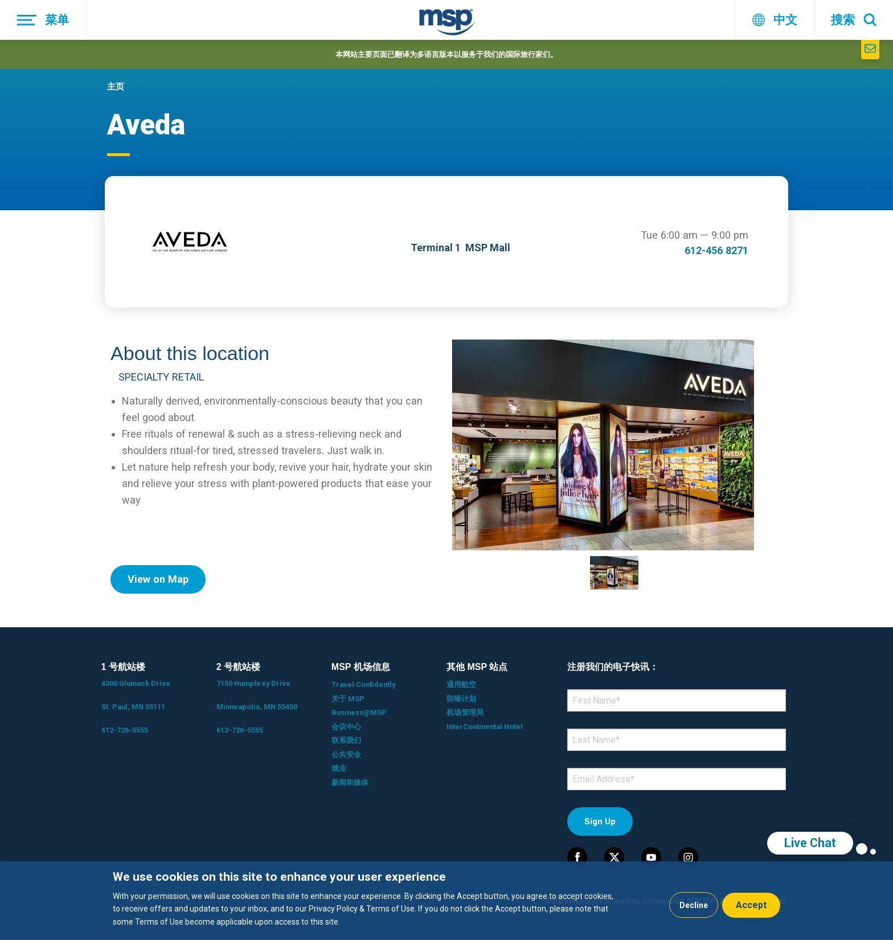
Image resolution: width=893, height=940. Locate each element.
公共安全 (346, 754)
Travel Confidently (363, 684)
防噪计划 (461, 698)
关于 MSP (347, 698)
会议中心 (346, 726)
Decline (693, 905)
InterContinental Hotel (484, 726)
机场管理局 (465, 712)
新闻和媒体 (349, 782)
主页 (115, 86)
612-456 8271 (716, 250)
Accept (751, 905)
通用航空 (461, 684)
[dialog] (446, 900)
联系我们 (346, 740)
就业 (338, 768)
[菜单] (43, 20)
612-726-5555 (124, 730)
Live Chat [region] (810, 843)
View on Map (158, 579)
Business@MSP (359, 712)
